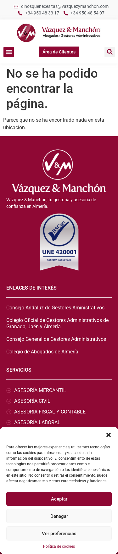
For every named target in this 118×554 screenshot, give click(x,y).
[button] (108, 435)
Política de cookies (59, 546)
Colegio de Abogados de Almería (42, 352)
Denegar (59, 516)
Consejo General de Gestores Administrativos (56, 339)
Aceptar (59, 499)
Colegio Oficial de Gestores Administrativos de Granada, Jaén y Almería (57, 323)
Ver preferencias (59, 533)
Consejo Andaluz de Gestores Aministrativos (55, 308)
